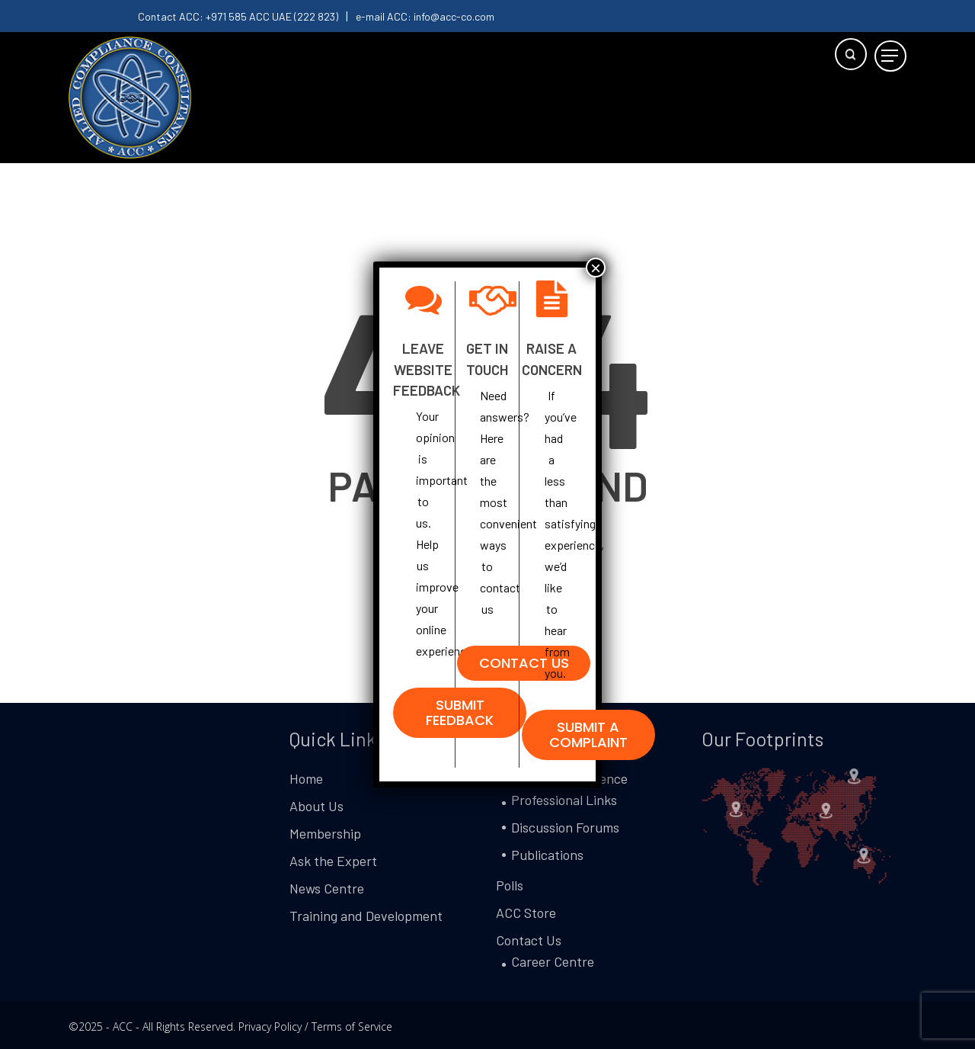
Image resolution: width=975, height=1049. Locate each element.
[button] (890, 56)
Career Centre (552, 961)
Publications (547, 854)
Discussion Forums (565, 827)
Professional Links (564, 799)
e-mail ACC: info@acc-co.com (425, 17)
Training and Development (366, 915)
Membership (325, 833)
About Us (316, 805)
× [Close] (595, 267)
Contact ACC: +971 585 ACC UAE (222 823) (238, 17)
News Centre (326, 888)
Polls (509, 885)
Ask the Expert (333, 860)
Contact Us (528, 940)
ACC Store (526, 912)
